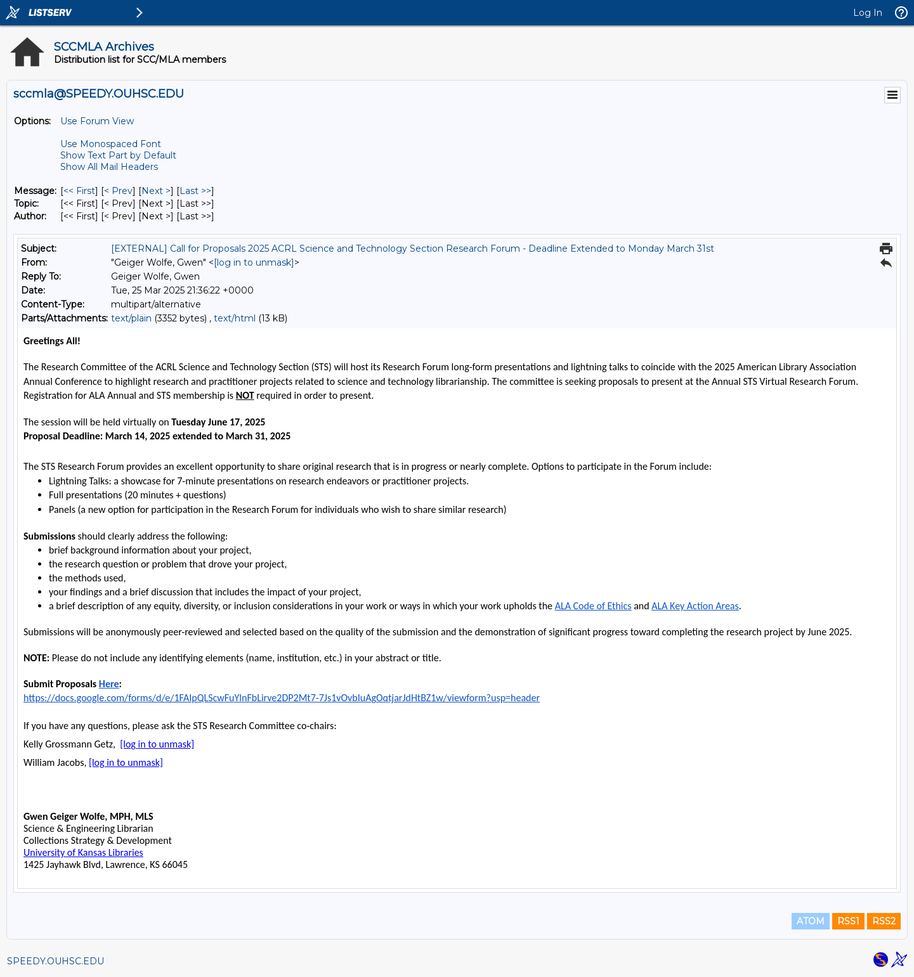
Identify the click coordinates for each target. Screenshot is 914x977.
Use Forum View (97, 121)
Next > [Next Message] (156, 191)
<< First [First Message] (79, 191)
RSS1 (848, 921)
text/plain (131, 318)
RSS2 (884, 921)
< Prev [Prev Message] (118, 191)
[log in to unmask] (254, 262)
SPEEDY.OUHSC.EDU (55, 961)
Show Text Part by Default (118, 155)
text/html (235, 318)
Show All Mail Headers (109, 166)
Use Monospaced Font (110, 144)
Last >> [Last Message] (195, 191)
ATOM (811, 921)
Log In (867, 12)
